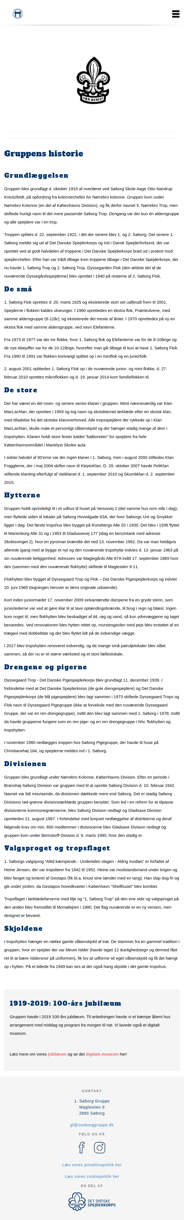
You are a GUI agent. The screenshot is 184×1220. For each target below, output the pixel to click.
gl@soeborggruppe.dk (92, 1125)
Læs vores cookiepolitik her (92, 1176)
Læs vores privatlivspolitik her (92, 1165)
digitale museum (102, 1054)
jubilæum (57, 1054)
